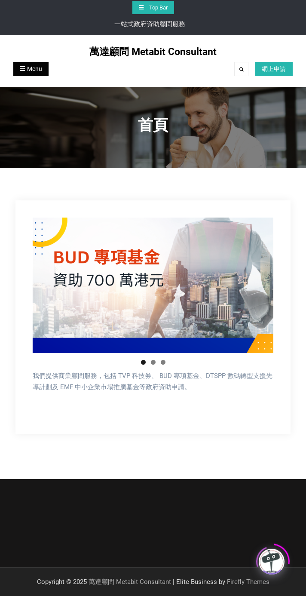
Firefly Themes (248, 582)
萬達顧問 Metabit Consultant (153, 52)
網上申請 (274, 68)
